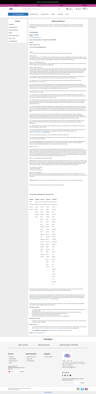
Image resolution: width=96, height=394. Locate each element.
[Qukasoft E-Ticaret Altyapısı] (48, 392)
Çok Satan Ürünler (45, 14)
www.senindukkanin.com (46, 298)
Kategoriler (47, 354)
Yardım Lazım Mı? (23, 345)
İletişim (67, 14)
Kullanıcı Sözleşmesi (13, 30)
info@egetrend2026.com (40, 328)
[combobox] (9, 371)
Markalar (53, 14)
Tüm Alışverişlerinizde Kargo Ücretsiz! (30, 5)
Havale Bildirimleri (13, 41)
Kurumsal (10, 354)
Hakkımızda (11, 24)
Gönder (21, 371)
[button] (85, 9)
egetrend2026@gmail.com (37, 132)
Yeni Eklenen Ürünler (34, 14)
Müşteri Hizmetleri (69, 345)
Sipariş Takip (60, 14)
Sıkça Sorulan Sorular (14, 35)
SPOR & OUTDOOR (48, 356)
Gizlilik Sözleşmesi (13, 27)
